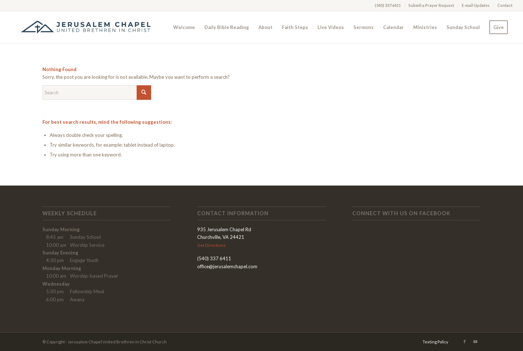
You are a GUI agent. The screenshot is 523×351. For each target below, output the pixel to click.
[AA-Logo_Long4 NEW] (90, 27)
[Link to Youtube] (475, 341)
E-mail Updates (476, 5)
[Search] (96, 92)
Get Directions (211, 245)
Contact (504, 5)
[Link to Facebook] (464, 341)
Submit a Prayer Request (431, 5)
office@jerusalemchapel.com (227, 266)
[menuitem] (388, 5)
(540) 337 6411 (388, 5)
